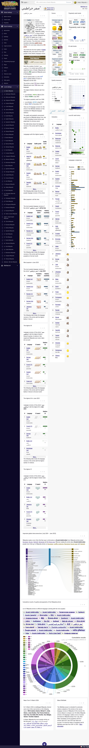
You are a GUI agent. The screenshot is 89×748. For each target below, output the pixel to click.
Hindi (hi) (28, 156)
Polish (57, 292)
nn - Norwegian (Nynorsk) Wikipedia (9, 194)
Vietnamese (58, 350)
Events (5, 49)
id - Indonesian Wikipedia (9, 162)
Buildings (6, 36)
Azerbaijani (58, 133)
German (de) (29, 238)
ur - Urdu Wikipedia (8, 246)
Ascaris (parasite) (30, 615)
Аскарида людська (32, 618)
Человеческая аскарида (67, 612)
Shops (5, 64)
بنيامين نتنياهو (44, 723)
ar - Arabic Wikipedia (8, 91)
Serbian (57, 323)
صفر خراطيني (28, 35)
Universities (6, 77)
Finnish (57, 206)
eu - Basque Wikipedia (9, 131)
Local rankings (9, 87)
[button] (40, 16)
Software (6, 67)
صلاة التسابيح (36, 723)
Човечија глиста (42, 627)
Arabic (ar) (29, 441)
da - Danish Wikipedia (8, 109)
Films (5, 52)
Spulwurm (81, 612)
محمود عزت (27, 727)
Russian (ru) (29, 231)
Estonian (57, 186)
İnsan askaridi (29, 627)
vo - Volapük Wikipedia (9, 255)
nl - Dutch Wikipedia (8, 190)
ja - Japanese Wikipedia (9, 168)
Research (68, 2)
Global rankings (9, 12)
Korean (57, 259)
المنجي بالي (52, 112)
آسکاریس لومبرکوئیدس (55, 624)
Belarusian (58, 138)
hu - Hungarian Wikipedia (9, 156)
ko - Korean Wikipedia (9, 178)
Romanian (58, 304)
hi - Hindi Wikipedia (8, 150)
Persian (57, 199)
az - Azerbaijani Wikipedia (9, 94)
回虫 (52, 615)
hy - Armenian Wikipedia (9, 159)
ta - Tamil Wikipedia (8, 234)
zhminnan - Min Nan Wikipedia (10, 262)
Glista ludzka (43, 615)
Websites (6, 83)
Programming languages (9, 61)
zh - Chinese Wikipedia (9, 258)
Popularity (6, 22)
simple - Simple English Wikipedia (9, 217)
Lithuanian (58, 272)
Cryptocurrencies (8, 46)
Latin (56, 264)
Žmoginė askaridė (30, 630)
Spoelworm (64, 618)
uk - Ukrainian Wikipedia (9, 243)
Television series (7, 74)
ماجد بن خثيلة (31, 725)
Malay (56, 279)
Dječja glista (41, 624)
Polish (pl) (29, 381)
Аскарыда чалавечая (71, 633)
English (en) (29, 216)
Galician (57, 219)
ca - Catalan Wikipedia (9, 103)
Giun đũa (46, 621)
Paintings (6, 55)
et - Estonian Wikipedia (9, 128)
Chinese (57, 355)
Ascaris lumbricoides (32, 612)
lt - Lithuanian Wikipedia (9, 184)
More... (35, 189)
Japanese (58, 254)
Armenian (57, 239)
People (5, 58)
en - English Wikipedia (9, 119)
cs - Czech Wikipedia (8, 106)
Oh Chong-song (51, 542)
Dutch (57, 286)
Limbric (27, 621)
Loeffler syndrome (59, 544)
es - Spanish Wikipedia (9, 125)
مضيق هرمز (38, 725)
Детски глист (30, 624)
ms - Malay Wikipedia (8, 187)
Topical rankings (9, 26)
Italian (56, 246)
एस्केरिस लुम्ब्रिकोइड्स (79, 630)
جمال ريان (35, 721)
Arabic (57, 128)
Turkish (57, 335)
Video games (7, 80)
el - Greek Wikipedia (8, 115)
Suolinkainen (37, 621)
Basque (57, 191)
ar (40, 7)
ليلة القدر (28, 723)
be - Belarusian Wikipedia (9, 97)
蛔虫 (42, 618)
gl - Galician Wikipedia (9, 143)
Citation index (7, 19)
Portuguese (58, 297)
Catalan (57, 151)
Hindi (56, 226)
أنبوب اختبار (61, 112)
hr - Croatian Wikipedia (9, 153)
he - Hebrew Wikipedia (9, 147)
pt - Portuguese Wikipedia (10, 204)
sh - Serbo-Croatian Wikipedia (10, 213)
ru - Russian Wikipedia (9, 210)
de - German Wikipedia (9, 112)
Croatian (57, 233)
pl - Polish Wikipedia (8, 201)
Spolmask (56, 621)
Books (5, 33)
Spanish (57, 179)
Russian (57, 310)
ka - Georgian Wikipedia (9, 171)
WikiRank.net (10, 265)
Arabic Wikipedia (81, 2)
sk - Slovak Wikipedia (8, 221)
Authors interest (7, 16)
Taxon (5, 70)
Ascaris (31, 542)
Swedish (57, 330)
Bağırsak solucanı (67, 621)
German (57, 166)
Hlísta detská (80, 621)
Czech (57, 159)
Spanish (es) (29, 223)
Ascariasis (25, 542)
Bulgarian (57, 146)
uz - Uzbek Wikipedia (8, 249)
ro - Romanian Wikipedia (9, 207)
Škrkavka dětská (53, 618)
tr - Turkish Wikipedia (8, 240)
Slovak (57, 317)
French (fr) (29, 243)
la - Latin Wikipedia (8, 181)
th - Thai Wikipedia (8, 237)
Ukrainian (57, 343)
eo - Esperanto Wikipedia (9, 122)
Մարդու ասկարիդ (58, 627)
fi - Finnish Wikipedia (8, 137)
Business (6, 39)
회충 (68, 624)
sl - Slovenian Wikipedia (9, 224)
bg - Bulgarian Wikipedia (9, 100)
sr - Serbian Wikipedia (9, 227)
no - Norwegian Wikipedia (9, 198)
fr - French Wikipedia (8, 140)
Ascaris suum (74, 544)
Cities (5, 42)
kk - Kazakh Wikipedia (9, 174)
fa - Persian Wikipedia (8, 134)
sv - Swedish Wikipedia (9, 230)
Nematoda (41, 542)
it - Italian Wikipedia (8, 165)
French (57, 211)
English (24, 2)
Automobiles (7, 30)
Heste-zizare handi (55, 633)
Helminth (35, 542)
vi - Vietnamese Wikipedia (9, 252)
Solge (27, 633)
